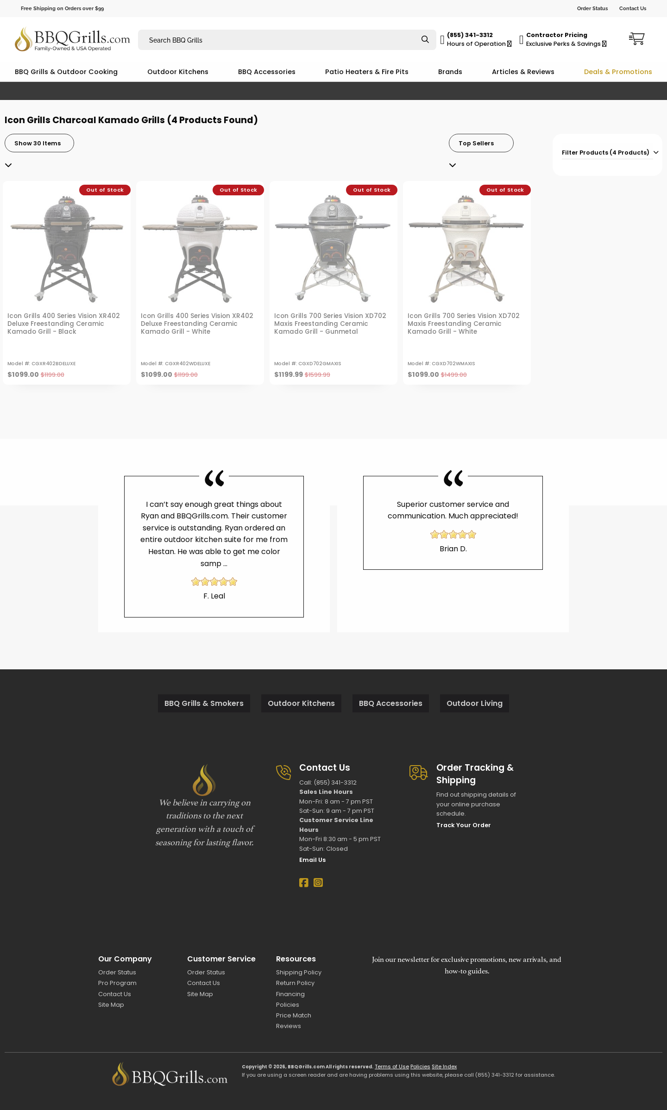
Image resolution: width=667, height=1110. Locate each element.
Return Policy (295, 983)
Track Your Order (463, 825)
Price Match (293, 1015)
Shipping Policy (298, 972)
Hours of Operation (479, 44)
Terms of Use (392, 1066)
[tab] (607, 151)
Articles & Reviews (523, 71)
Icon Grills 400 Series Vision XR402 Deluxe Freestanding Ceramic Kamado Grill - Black (63, 324)
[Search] (425, 39)
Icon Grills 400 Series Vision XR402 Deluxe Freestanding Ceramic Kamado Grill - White (197, 324)
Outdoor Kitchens (177, 71)
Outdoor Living (475, 703)
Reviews (288, 1026)
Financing (290, 994)
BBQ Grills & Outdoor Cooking (66, 71)
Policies (287, 1005)
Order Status (592, 8)
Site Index (444, 1066)
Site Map (111, 1005)
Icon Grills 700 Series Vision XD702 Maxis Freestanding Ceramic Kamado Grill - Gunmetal (330, 324)
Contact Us (632, 8)
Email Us (312, 860)
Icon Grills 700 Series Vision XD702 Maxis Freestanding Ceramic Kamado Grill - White (464, 324)
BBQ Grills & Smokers (204, 703)
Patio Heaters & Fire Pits (367, 71)
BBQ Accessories (267, 71)
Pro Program (117, 983)
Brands (450, 71)
